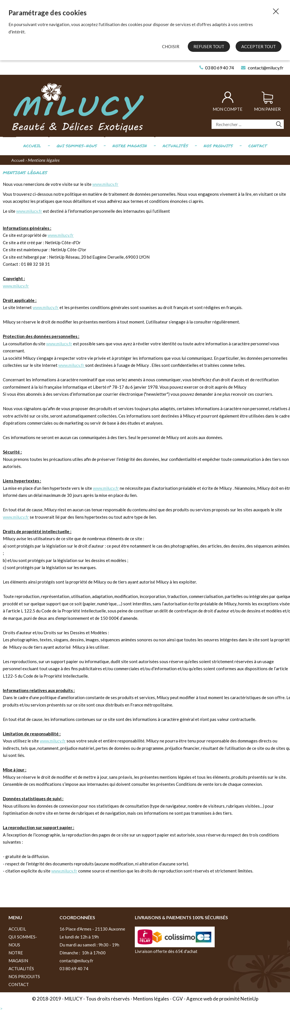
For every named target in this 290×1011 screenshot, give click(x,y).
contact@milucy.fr (76, 960)
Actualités (175, 145)
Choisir (170, 46)
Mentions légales (151, 999)
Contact (257, 145)
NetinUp (249, 999)
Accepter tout (258, 46)
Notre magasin (129, 145)
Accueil (32, 145)
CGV (177, 999)
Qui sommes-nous (77, 145)
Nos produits (218, 145)
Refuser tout (208, 46)
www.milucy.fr (105, 184)
